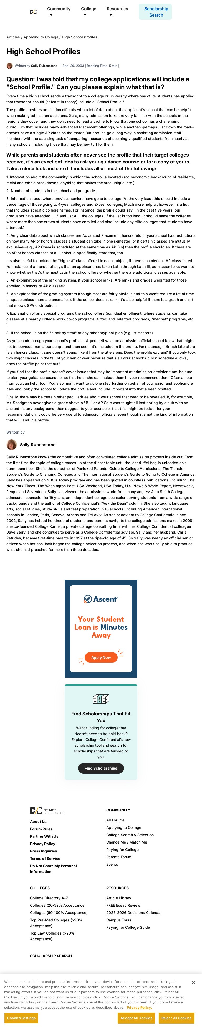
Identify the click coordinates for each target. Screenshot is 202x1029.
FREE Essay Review (123, 905)
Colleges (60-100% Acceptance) (59, 912)
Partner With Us (44, 836)
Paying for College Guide (128, 927)
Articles (13, 37)
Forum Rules (41, 829)
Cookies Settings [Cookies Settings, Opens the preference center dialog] (21, 1018)
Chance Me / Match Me (126, 842)
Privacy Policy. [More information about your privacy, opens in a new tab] (139, 1007)
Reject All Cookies (176, 1018)
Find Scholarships (101, 768)
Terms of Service (45, 858)
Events (112, 864)
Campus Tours (119, 920)
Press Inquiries (43, 851)
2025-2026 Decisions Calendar (134, 912)
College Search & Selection (130, 834)
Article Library (118, 898)
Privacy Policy (42, 843)
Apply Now (101, 657)
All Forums (115, 820)
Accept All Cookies (136, 1018)
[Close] (193, 982)
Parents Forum (118, 857)
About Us (38, 821)
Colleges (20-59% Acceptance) (58, 905)
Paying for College (122, 849)
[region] (101, 1001)
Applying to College (40, 37)
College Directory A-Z (49, 898)
